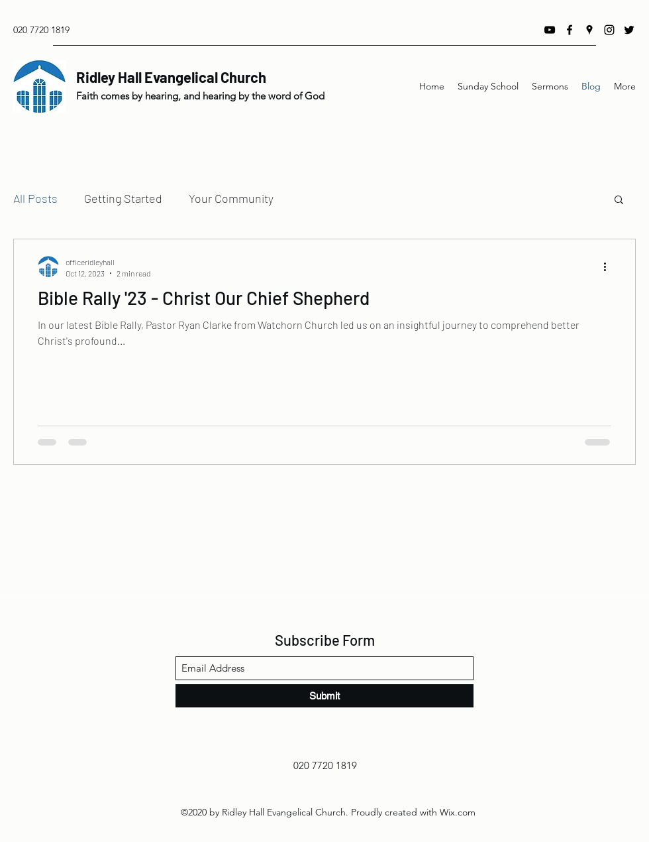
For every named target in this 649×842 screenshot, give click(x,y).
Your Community (231, 198)
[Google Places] (589, 29)
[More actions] (609, 266)
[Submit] (324, 695)
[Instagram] (609, 29)
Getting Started (123, 198)
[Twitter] (629, 29)
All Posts (35, 198)
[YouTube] (549, 29)
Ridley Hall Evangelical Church (171, 77)
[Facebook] (569, 29)
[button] (619, 201)
